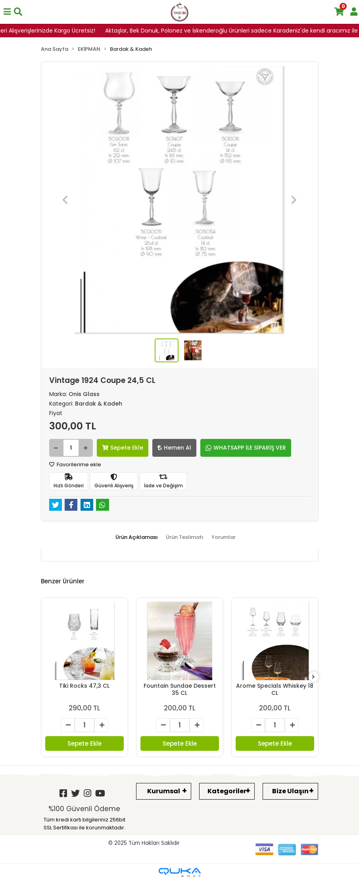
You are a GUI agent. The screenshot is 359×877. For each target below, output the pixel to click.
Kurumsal (163, 791)
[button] (65, 200)
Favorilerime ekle (75, 464)
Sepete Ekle (122, 448)
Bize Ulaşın (290, 791)
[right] (313, 677)
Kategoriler (226, 791)
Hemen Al (174, 448)
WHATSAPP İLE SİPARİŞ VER (245, 448)
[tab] (136, 537)
